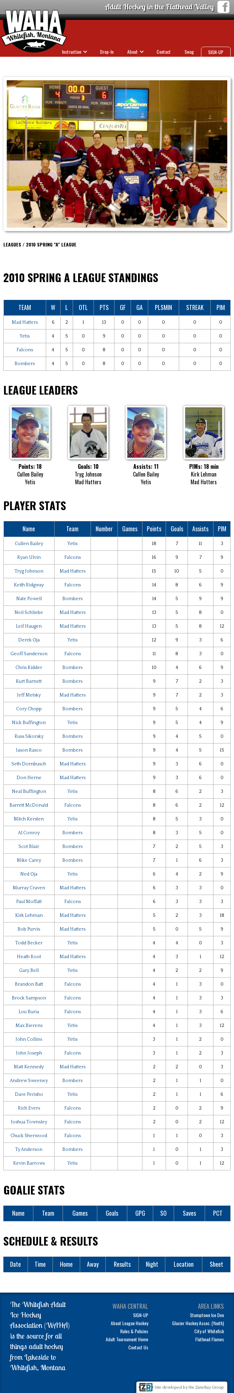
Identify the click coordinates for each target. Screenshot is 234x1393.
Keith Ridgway (29, 585)
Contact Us (138, 1347)
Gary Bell (29, 970)
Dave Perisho (29, 1094)
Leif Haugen (29, 626)
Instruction (71, 51)
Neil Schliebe (28, 612)
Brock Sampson (29, 998)
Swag (189, 51)
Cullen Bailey (29, 543)
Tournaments (177, 63)
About (132, 51)
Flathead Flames (209, 1339)
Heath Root (29, 956)
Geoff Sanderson (28, 654)
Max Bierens (28, 1025)
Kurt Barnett (29, 681)
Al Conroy (29, 833)
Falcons (24, 350)
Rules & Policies (134, 1331)
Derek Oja (29, 640)
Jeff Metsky (29, 695)
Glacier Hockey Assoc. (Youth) (198, 1323)
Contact (164, 51)
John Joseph (29, 1053)
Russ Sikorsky (28, 736)
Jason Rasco (29, 750)
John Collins (28, 1039)
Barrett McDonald (28, 805)
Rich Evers (29, 1108)
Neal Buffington (29, 791)
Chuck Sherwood (28, 1135)
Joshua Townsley (29, 1122)
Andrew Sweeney (29, 1080)
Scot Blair (29, 846)
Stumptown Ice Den (207, 1314)
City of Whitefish (209, 1331)
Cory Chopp (29, 709)
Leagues (140, 63)
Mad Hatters (25, 322)
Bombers (24, 363)
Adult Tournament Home (127, 1339)
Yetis (25, 336)
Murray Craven (29, 888)
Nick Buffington (29, 722)
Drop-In (106, 51)
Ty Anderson (28, 1149)
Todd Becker (28, 943)
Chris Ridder (28, 667)
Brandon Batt (29, 984)
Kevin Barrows (29, 1163)
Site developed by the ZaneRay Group (189, 1387)
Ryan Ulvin (29, 557)
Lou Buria (29, 1012)
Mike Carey (29, 860)
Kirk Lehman (29, 915)
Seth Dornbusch (28, 764)
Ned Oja (28, 874)
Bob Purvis (29, 929)
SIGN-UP (215, 51)
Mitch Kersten (29, 819)
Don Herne (28, 777)
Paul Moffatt (29, 901)
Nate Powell (29, 598)
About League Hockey (129, 1323)
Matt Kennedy (29, 1067)
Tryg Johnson (28, 571)
